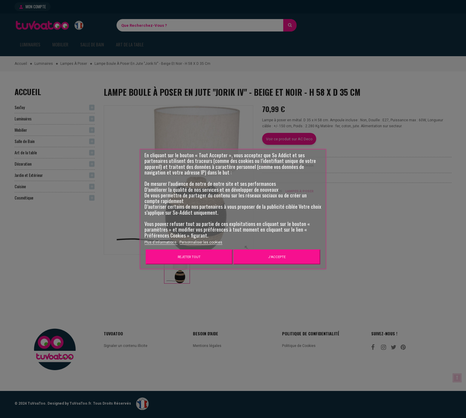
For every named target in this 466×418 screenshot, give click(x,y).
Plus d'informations (160, 242)
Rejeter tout (189, 257)
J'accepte (277, 257)
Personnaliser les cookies (201, 242)
